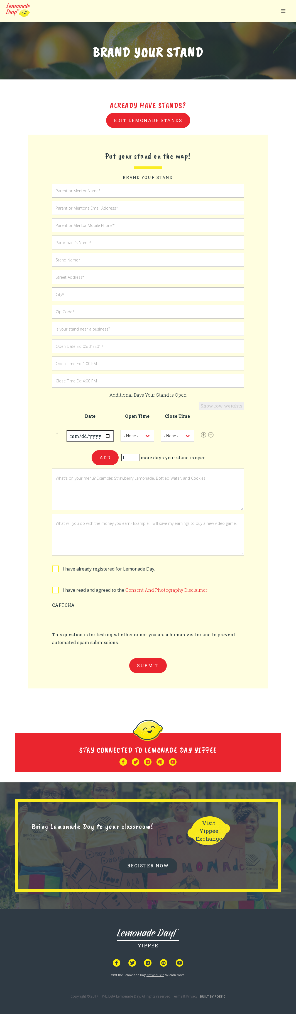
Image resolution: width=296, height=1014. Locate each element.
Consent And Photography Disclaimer (166, 590)
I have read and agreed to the (135, 590)
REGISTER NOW (148, 866)
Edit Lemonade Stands (148, 120)
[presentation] (94, 620)
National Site (155, 975)
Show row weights (221, 406)
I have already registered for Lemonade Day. (109, 569)
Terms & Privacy (184, 996)
